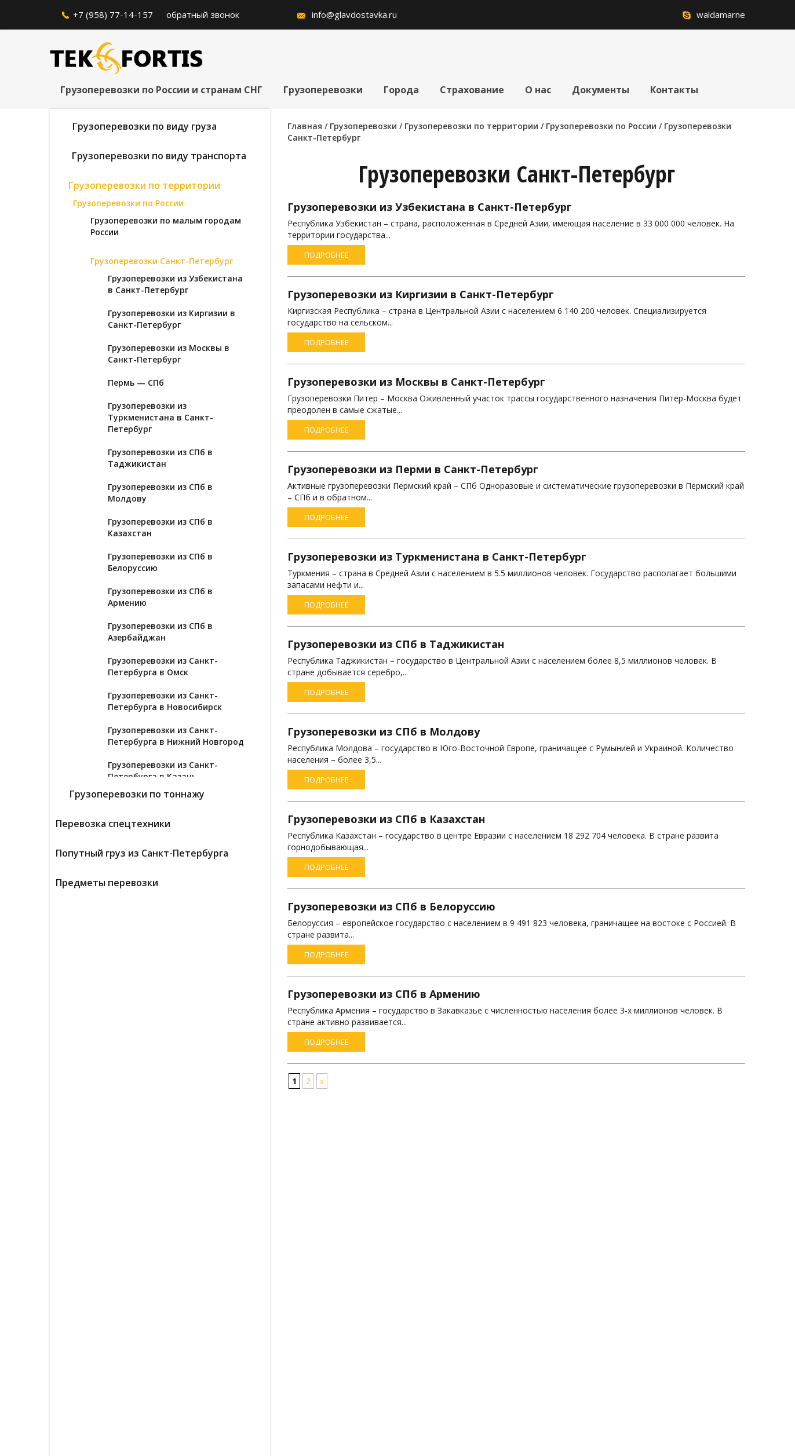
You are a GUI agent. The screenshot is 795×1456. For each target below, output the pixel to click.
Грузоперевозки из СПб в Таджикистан (395, 644)
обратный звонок (202, 14)
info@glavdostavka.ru (354, 14)
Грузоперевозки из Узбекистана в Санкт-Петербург (429, 207)
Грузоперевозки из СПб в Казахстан (386, 819)
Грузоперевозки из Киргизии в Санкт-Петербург (420, 294)
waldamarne (720, 14)
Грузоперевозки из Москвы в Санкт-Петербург (416, 382)
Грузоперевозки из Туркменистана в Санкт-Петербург (436, 557)
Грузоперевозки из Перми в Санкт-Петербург (412, 469)
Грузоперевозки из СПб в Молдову (383, 731)
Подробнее (326, 255)
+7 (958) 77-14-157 (113, 14)
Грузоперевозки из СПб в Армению (383, 994)
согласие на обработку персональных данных (322, 1344)
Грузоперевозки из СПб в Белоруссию (391, 906)
